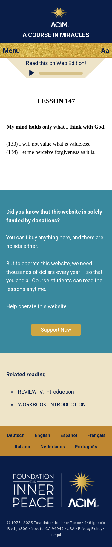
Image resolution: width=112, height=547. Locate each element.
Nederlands (52, 446)
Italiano (22, 446)
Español (68, 435)
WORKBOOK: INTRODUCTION (52, 404)
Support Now (56, 329)
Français (96, 435)
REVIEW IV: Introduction (46, 392)
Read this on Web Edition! (56, 63)
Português (86, 446)
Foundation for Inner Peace (57, 522)
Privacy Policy (90, 528)
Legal (56, 535)
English (42, 435)
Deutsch (15, 435)
